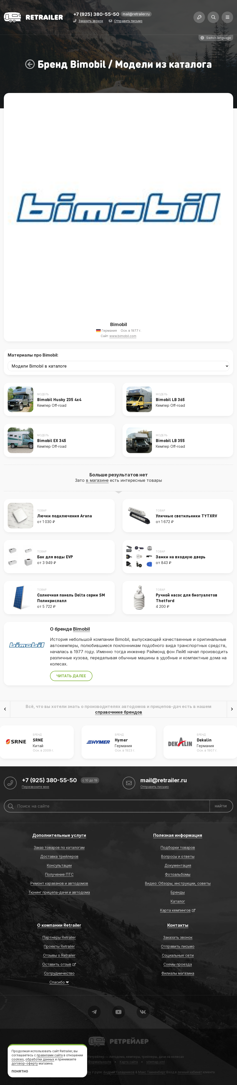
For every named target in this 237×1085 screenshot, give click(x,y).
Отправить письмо (128, 21)
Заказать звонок (90, 21)
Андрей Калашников (119, 1072)
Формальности (99, 1062)
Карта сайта (129, 1062)
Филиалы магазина (177, 973)
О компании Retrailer (59, 925)
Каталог (178, 901)
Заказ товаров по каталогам (59, 847)
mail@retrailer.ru (136, 14)
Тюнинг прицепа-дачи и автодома (59, 892)
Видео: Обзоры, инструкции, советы (178, 883)
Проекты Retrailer (59, 946)
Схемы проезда (177, 964)
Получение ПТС (59, 874)
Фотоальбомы (177, 874)
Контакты (177, 925)
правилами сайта (50, 1055)
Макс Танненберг (152, 1072)
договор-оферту (25, 1063)
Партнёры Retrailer (59, 937)
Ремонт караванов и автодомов (59, 883)
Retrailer (94, 1036)
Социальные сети (178, 955)
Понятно (20, 1071)
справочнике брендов (118, 712)
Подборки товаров (178, 847)
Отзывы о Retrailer (59, 955)
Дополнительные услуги (59, 835)
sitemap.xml (155, 1062)
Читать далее (71, 676)
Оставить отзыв (56, 964)
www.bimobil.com (122, 336)
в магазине (97, 480)
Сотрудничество (59, 973)
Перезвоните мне (35, 787)
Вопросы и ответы (177, 856)
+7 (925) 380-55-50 (96, 14)
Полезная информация (177, 835)
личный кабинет (190, 1072)
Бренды (178, 892)
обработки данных (39, 1059)
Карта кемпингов (175, 910)
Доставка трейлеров (59, 856)
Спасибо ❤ (59, 982)
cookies (18, 1059)
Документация (177, 865)
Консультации (59, 865)
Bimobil (81, 629)
